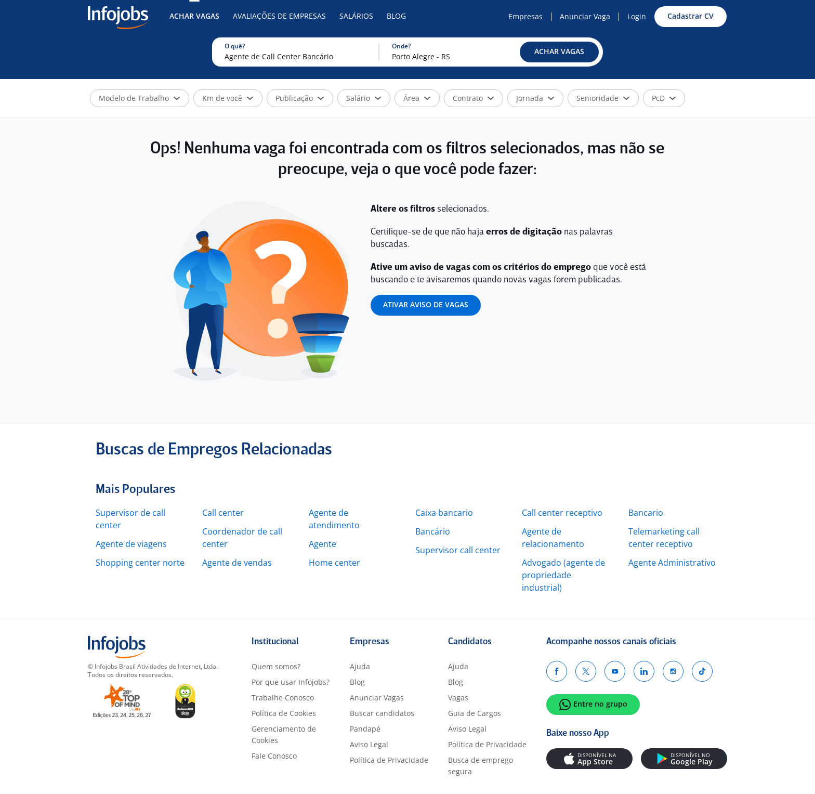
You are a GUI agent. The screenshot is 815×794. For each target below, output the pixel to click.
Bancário (432, 531)
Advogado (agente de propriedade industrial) (563, 575)
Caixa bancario (444, 512)
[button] (559, 52)
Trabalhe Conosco (283, 697)
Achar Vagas (194, 16)
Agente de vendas (237, 562)
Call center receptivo (562, 512)
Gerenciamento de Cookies (284, 734)
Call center (223, 512)
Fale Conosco (274, 756)
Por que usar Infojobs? (291, 682)
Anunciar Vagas (377, 697)
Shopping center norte (140, 562)
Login (636, 16)
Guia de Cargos (474, 713)
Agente (322, 544)
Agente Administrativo (672, 562)
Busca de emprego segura (480, 765)
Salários (356, 16)
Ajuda (360, 666)
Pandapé (365, 729)
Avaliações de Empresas (279, 16)
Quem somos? (276, 666)
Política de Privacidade (389, 760)
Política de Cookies (284, 713)
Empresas (525, 16)
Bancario (645, 512)
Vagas (458, 697)
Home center (334, 562)
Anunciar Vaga (585, 16)
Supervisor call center (458, 550)
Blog (396, 16)
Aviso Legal (369, 744)
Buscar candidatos (382, 713)
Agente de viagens (131, 544)
